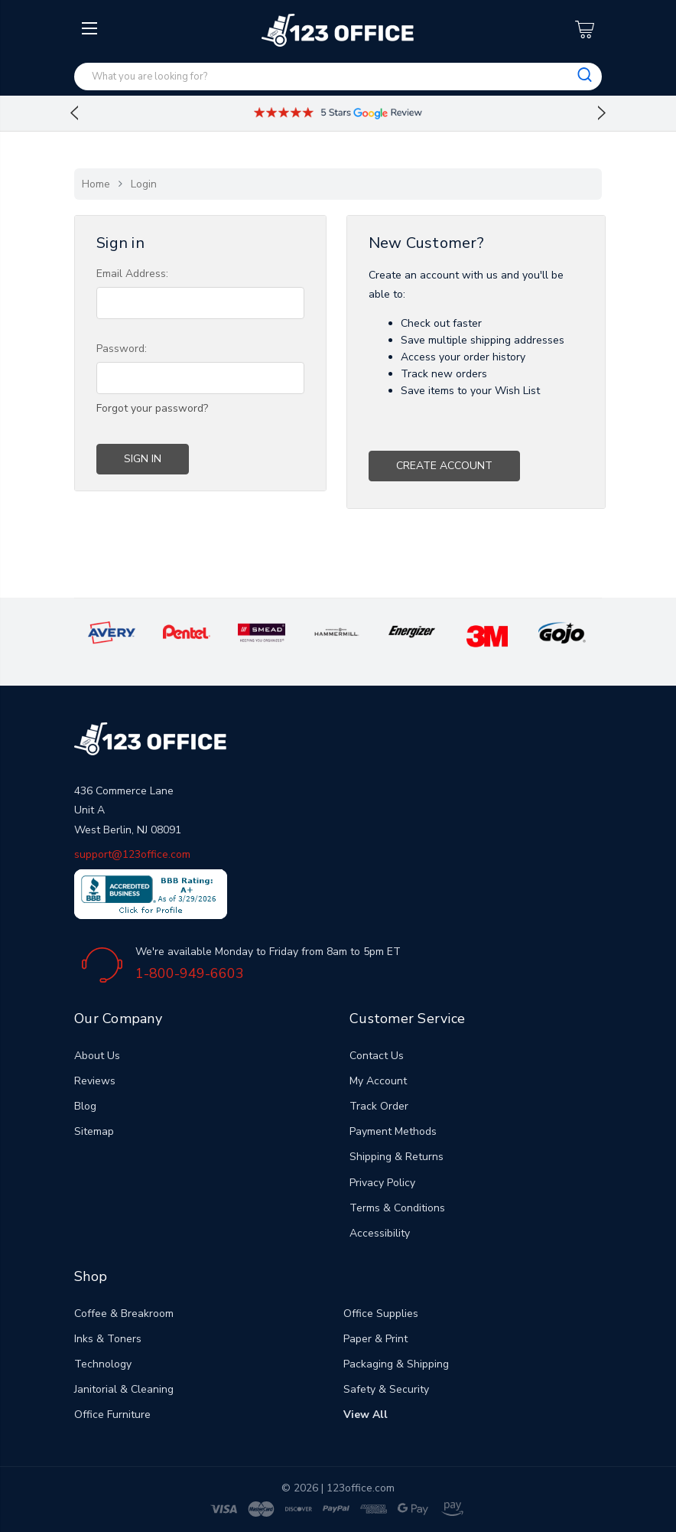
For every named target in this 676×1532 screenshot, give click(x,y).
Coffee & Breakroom (124, 1313)
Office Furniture (112, 1414)
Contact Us (376, 1055)
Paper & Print (375, 1339)
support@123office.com (132, 854)
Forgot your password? (152, 408)
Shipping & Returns (396, 1156)
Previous (74, 113)
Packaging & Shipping (396, 1364)
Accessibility (379, 1233)
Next (601, 113)
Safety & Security (386, 1389)
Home (96, 184)
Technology (103, 1364)
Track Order (378, 1106)
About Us (97, 1055)
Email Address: (132, 273)
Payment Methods (393, 1131)
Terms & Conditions (397, 1208)
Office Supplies (380, 1313)
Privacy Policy (382, 1182)
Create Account (444, 465)
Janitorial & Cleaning (124, 1389)
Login (144, 184)
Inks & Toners (107, 1339)
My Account (378, 1081)
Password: (121, 348)
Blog (85, 1106)
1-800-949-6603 (189, 973)
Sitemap (94, 1131)
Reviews (94, 1081)
